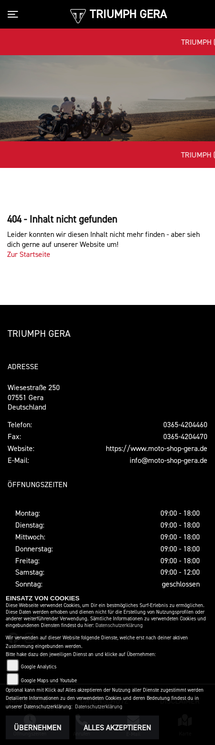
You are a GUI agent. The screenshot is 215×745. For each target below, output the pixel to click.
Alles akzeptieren (117, 727)
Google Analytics (38, 667)
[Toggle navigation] (15, 14)
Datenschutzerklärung (119, 625)
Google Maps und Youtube (49, 680)
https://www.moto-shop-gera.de (156, 448)
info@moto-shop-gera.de (168, 460)
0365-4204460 (185, 424)
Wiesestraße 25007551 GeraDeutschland (34, 397)
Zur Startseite (28, 254)
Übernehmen (37, 727)
